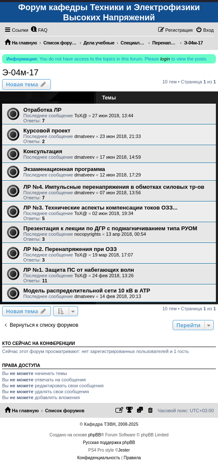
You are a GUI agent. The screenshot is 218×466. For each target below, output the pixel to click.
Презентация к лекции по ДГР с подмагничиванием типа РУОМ (110, 228)
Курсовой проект (46, 130)
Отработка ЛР (42, 110)
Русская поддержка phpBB (109, 442)
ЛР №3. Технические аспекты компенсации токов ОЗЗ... (100, 207)
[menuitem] (39, 30)
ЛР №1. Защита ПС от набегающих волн (78, 270)
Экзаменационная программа (64, 169)
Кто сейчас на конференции (38, 343)
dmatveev (84, 136)
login (165, 58)
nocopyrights (87, 234)
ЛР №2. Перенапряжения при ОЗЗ (70, 249)
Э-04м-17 (20, 72)
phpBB (94, 435)
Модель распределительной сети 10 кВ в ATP (86, 290)
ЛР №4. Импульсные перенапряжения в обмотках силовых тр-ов (113, 187)
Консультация (42, 151)
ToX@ (80, 115)
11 (44, 280)
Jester (124, 450)
